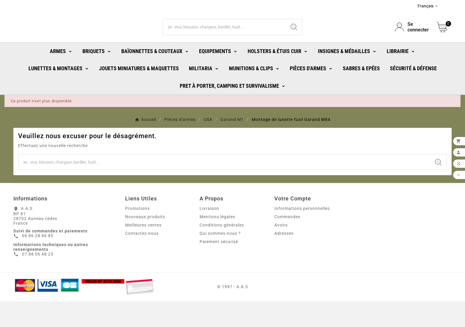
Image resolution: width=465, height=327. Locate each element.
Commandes (287, 242)
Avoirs (281, 250)
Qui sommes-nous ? (220, 259)
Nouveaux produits (145, 242)
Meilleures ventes (143, 250)
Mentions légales (217, 242)
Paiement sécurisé (219, 267)
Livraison (209, 234)
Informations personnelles (302, 234)
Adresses (284, 259)
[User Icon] (412, 40)
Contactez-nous (142, 259)
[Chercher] (224, 40)
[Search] (294, 40)
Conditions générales (222, 250)
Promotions (137, 234)
